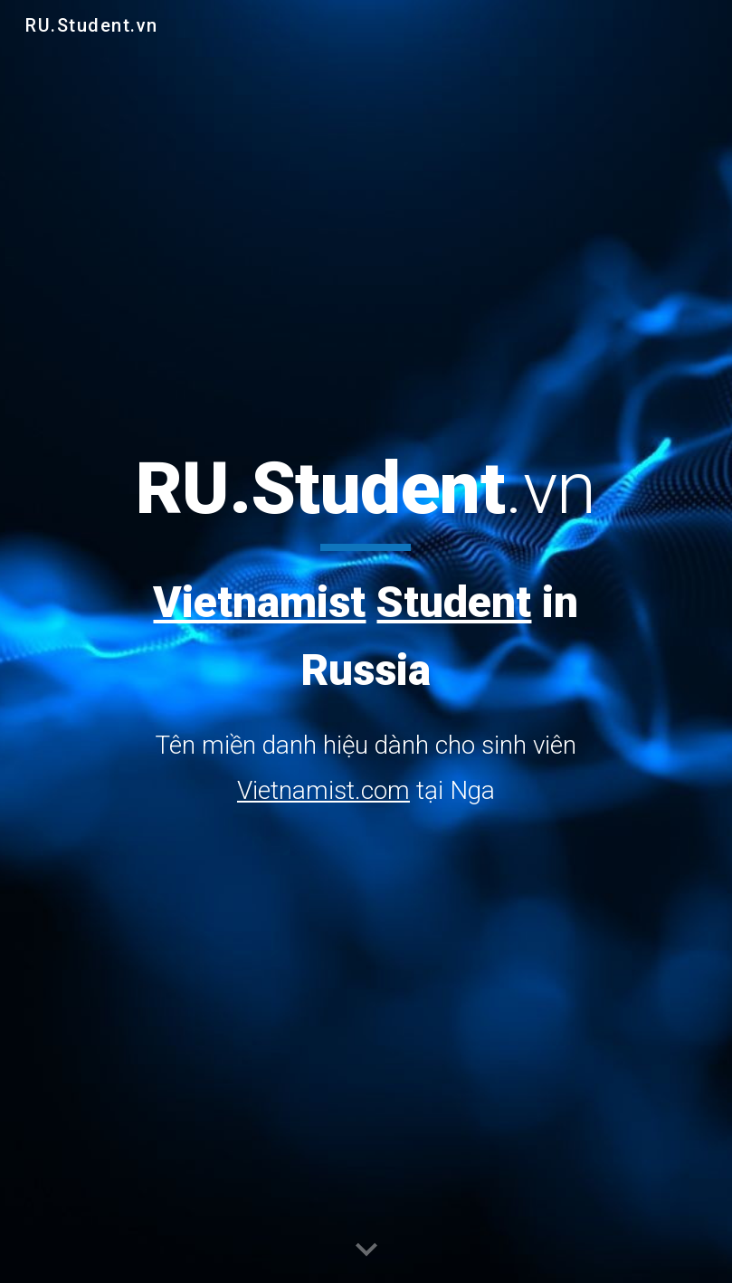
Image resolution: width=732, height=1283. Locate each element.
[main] (365, 628)
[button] (366, 1250)
